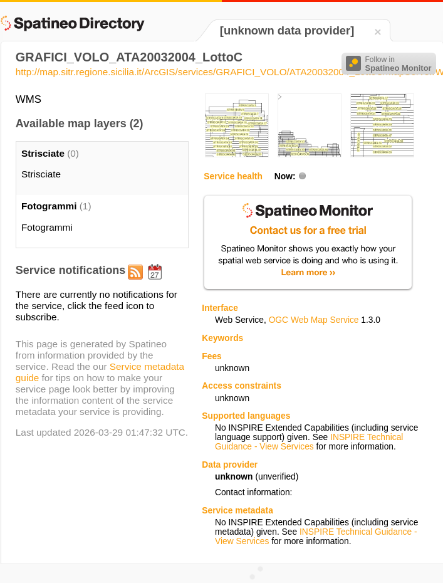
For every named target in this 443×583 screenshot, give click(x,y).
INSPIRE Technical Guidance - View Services (309, 442)
